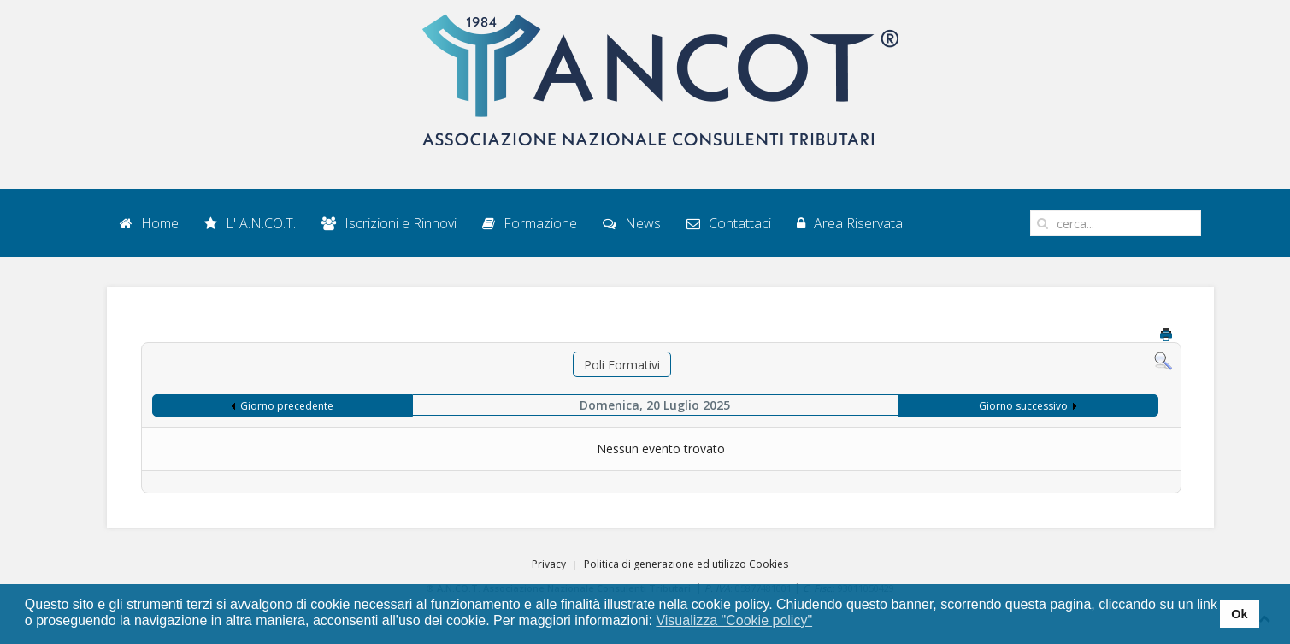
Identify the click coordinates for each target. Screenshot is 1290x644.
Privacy (549, 564)
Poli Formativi (622, 365)
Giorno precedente (286, 406)
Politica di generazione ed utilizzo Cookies (686, 564)
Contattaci (728, 223)
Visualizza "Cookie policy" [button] (734, 620)
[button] (823, 621)
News (632, 223)
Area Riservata (850, 223)
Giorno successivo (1023, 406)
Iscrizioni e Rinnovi (389, 223)
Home (149, 223)
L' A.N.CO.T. (250, 223)
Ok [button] (1239, 614)
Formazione (529, 223)
